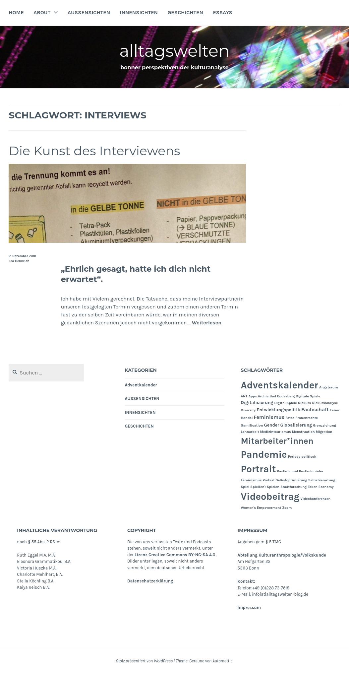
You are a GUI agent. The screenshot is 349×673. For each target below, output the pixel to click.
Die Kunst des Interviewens (94, 151)
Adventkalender (141, 384)
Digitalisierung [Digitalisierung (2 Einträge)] (257, 402)
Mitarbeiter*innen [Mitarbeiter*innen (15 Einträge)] (277, 441)
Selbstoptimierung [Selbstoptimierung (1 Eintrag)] (291, 480)
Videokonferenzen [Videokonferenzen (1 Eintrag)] (316, 499)
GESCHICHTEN (185, 12)
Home (16, 12)
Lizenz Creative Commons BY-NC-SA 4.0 (175, 554)
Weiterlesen (207, 322)
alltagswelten (174, 51)
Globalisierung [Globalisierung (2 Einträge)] (296, 425)
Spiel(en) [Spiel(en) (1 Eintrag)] (257, 487)
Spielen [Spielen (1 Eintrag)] (273, 487)
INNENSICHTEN (139, 12)
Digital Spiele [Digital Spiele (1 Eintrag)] (285, 403)
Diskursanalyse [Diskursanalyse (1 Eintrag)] (325, 403)
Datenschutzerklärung (150, 580)
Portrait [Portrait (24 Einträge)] (258, 469)
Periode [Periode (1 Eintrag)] (294, 456)
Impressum (249, 607)
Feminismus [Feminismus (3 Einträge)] (269, 417)
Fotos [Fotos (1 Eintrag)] (289, 418)
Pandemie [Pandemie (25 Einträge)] (264, 454)
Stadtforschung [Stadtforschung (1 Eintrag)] (293, 487)
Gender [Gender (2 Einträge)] (271, 425)
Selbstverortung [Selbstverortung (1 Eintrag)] (321, 480)
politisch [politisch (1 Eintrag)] (309, 456)
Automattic (222, 660)
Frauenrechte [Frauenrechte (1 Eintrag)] (307, 418)
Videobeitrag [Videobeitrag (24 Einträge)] (270, 496)
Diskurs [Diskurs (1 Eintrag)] (304, 403)
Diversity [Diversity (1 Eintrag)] (248, 410)
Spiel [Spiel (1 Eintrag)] (245, 487)
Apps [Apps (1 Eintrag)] (253, 396)
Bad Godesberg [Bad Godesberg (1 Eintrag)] (282, 396)
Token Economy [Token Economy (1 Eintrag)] (321, 487)
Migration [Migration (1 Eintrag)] (324, 432)
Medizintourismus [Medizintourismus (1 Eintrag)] (275, 432)
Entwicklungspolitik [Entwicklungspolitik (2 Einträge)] (278, 409)
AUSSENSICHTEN (89, 12)
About (41, 12)
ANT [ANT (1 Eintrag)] (244, 396)
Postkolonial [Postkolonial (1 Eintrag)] (287, 471)
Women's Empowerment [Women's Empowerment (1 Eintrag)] (261, 507)
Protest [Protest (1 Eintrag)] (269, 480)
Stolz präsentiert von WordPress (144, 660)
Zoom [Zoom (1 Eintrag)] (287, 507)
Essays (222, 12)
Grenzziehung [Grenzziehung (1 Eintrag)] (324, 425)
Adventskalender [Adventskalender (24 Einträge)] (279, 385)
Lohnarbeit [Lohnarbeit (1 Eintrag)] (250, 432)
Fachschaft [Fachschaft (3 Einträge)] (315, 410)
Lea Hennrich (19, 261)
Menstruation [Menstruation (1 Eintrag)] (303, 432)
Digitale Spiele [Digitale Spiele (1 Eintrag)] (308, 396)
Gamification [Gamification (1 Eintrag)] (252, 425)
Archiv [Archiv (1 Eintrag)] (263, 396)
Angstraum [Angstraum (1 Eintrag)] (328, 387)
